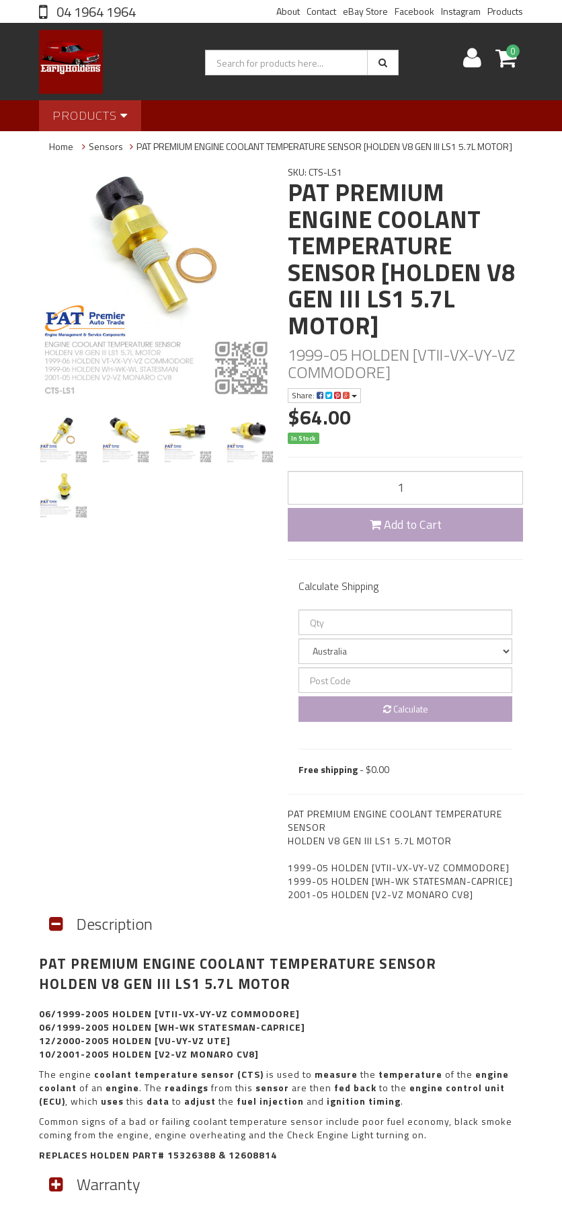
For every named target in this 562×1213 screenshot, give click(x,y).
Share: (324, 395)
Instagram (461, 11)
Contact (321, 11)
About (288, 11)
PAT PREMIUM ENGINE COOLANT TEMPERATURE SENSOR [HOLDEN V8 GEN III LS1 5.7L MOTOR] (324, 146)
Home (61, 146)
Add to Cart (406, 524)
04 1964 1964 (95, 11)
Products (505, 11)
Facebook (414, 11)
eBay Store (365, 11)
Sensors (106, 146)
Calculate (405, 709)
